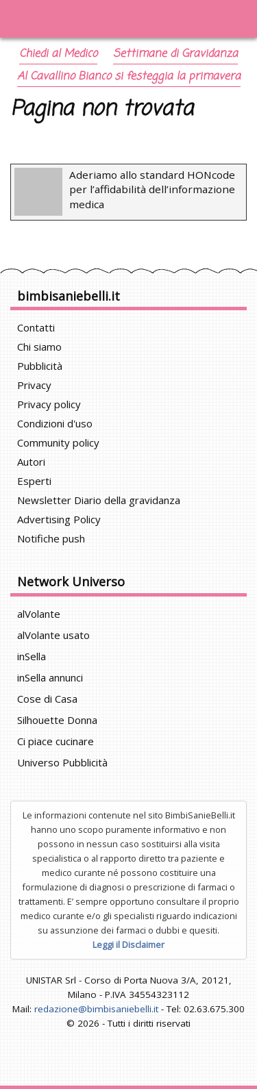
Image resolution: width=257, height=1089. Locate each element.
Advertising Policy (59, 519)
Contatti (36, 327)
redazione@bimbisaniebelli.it (96, 1009)
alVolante (38, 614)
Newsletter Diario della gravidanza (98, 500)
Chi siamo (39, 346)
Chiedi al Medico (58, 54)
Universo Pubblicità (62, 762)
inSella (31, 656)
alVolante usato (53, 635)
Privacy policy (49, 404)
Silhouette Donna (57, 720)
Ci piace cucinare (55, 741)
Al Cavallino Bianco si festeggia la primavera (129, 76)
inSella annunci (50, 677)
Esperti (34, 481)
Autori (31, 461)
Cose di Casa (47, 698)
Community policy (58, 442)
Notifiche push (51, 538)
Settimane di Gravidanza (175, 54)
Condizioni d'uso (55, 423)
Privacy (34, 385)
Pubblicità (39, 366)
